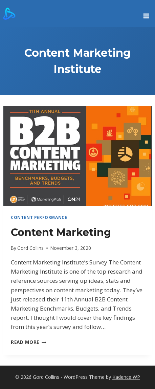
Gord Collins (30, 248)
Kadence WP (126, 377)
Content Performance (39, 217)
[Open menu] (146, 13)
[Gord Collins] (9, 13)
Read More (28, 342)
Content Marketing (61, 232)
